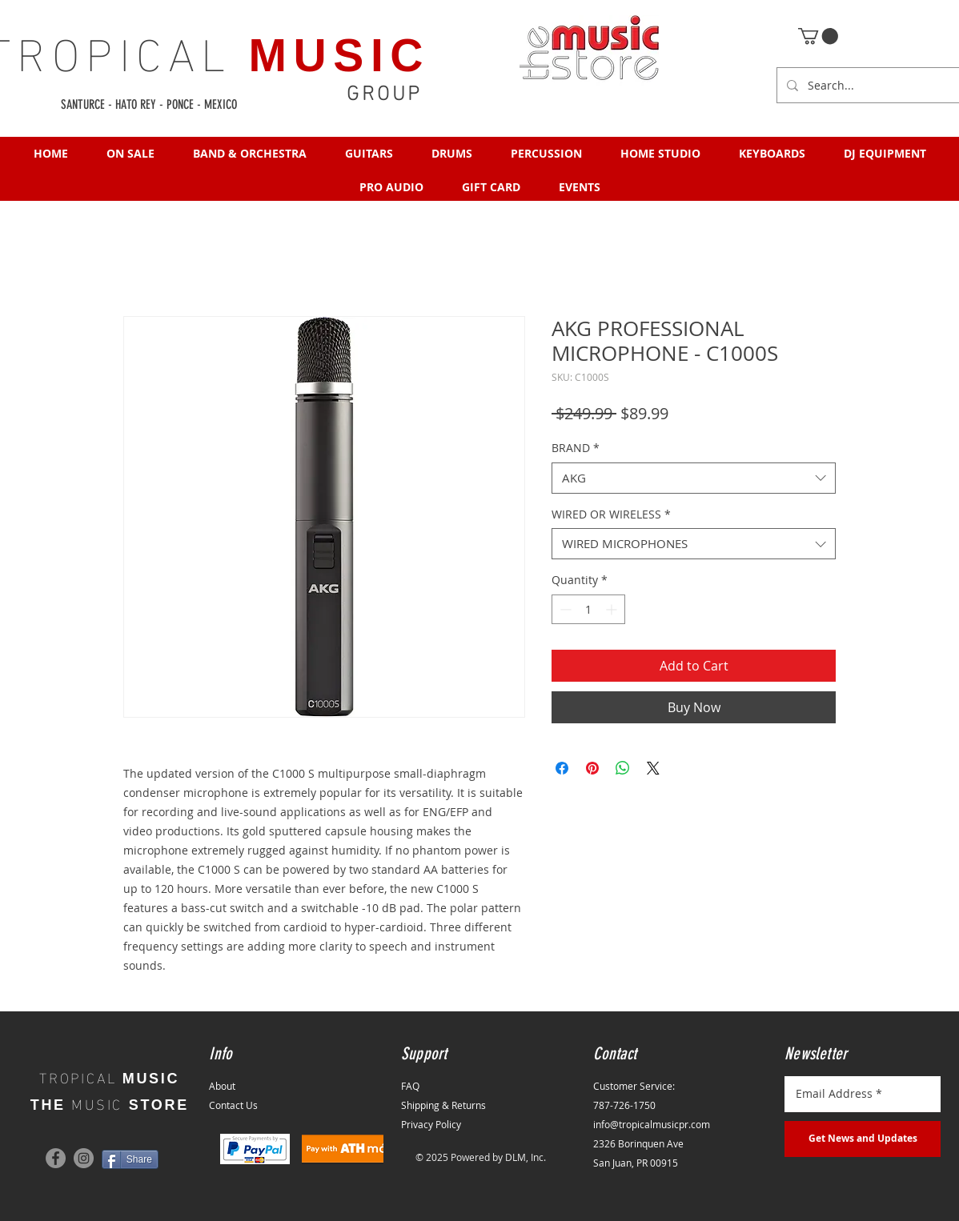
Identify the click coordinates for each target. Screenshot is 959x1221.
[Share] (130, 1159)
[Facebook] (56, 1158)
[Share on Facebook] (562, 768)
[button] (818, 36)
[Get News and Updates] (862, 1139)
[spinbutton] (588, 609)
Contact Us (233, 1105)
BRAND (576, 447)
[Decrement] (564, 609)
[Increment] (613, 609)
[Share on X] (653, 768)
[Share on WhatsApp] (622, 768)
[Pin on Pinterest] (592, 768)
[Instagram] (84, 1158)
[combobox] (694, 478)
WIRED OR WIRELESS (611, 514)
